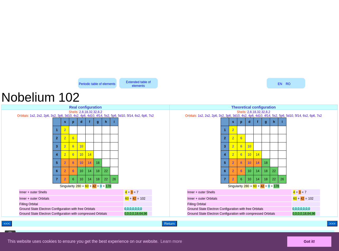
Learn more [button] (171, 241)
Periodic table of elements (97, 84)
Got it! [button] (309, 241)
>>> (332, 224)
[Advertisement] (169, 37)
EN (280, 84)
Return (169, 224)
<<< (7, 224)
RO (288, 84)
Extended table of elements (138, 84)
